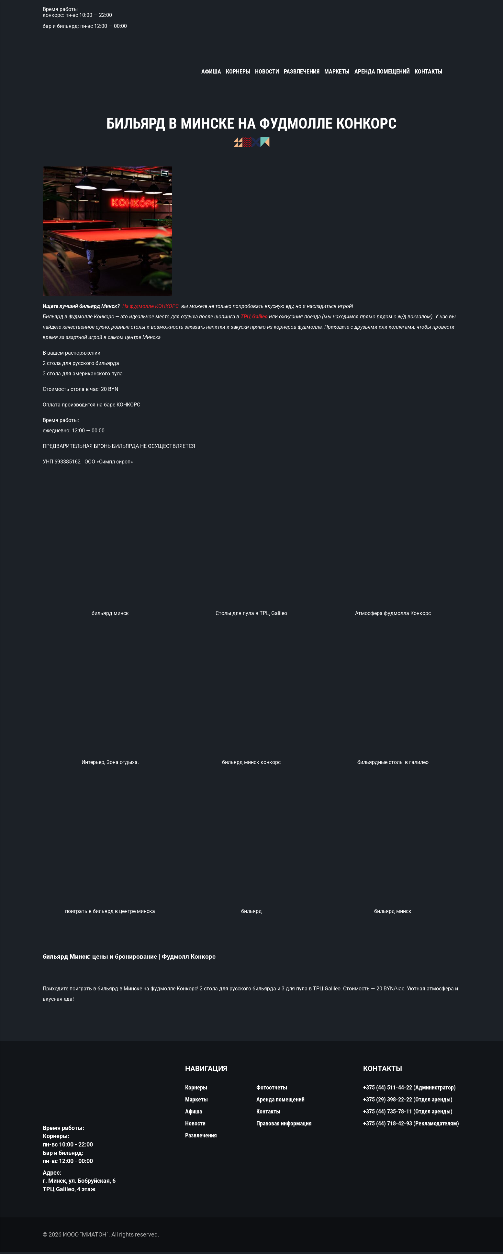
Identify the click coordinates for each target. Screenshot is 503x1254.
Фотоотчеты (271, 1089)
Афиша (211, 71)
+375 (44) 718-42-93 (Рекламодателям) (411, 1125)
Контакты (428, 71)
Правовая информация (284, 1125)
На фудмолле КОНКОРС (151, 307)
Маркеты (337, 71)
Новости (267, 71)
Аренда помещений (382, 71)
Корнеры (238, 71)
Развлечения (301, 71)
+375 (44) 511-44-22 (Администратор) (409, 1089)
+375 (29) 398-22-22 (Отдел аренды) (408, 1101)
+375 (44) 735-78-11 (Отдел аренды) (408, 1113)
